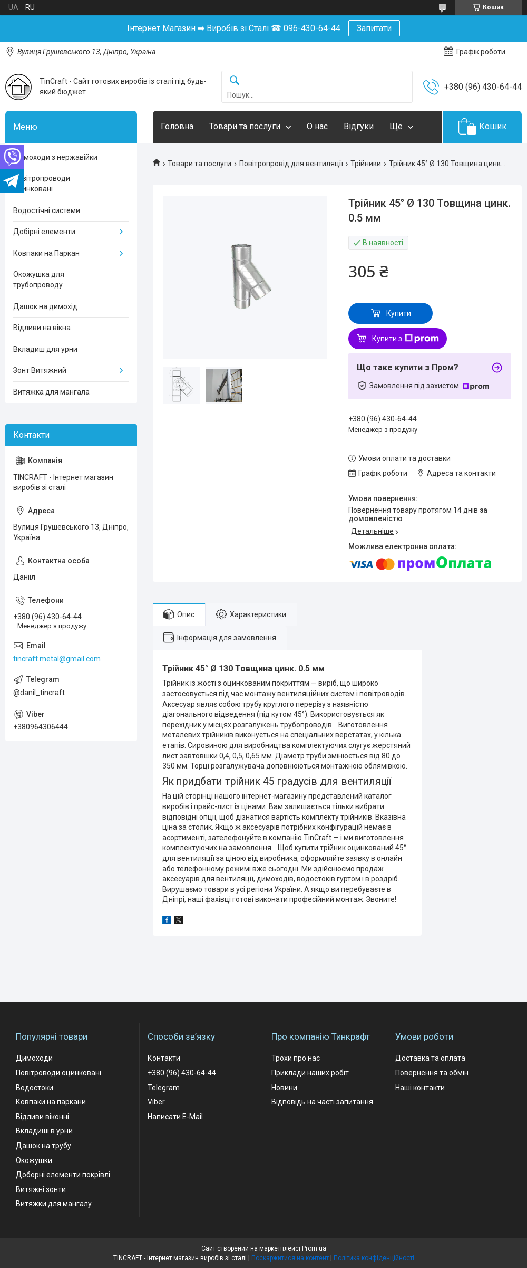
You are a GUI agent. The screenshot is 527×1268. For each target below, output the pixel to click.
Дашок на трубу (43, 1145)
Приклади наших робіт (310, 1073)
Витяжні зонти (41, 1189)
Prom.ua (314, 1248)
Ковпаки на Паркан (46, 253)
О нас (317, 126)
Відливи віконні (42, 1116)
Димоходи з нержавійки (55, 157)
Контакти (164, 1058)
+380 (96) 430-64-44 (182, 1073)
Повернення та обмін (432, 1073)
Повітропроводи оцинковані (41, 183)
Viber (156, 1102)
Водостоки (34, 1087)
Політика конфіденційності (374, 1258)
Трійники (365, 163)
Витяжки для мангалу (54, 1203)
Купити (398, 313)
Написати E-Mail (175, 1116)
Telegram (164, 1087)
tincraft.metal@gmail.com (57, 659)
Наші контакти (420, 1087)
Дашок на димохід (45, 306)
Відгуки (359, 126)
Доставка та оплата (430, 1058)
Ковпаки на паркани (51, 1102)
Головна (177, 126)
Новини (284, 1087)
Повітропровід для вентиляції (291, 163)
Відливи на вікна (42, 327)
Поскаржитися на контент (290, 1258)
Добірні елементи (44, 231)
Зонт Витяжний (39, 370)
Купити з (405, 338)
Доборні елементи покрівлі (63, 1174)
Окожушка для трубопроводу (38, 279)
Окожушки (34, 1160)
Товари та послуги (244, 126)
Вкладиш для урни (45, 349)
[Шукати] (234, 81)
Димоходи (34, 1058)
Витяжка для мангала (51, 392)
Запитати (374, 28)
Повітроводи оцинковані (58, 1073)
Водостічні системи (46, 210)
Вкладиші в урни (44, 1131)
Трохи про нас (295, 1058)
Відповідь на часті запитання (322, 1102)
